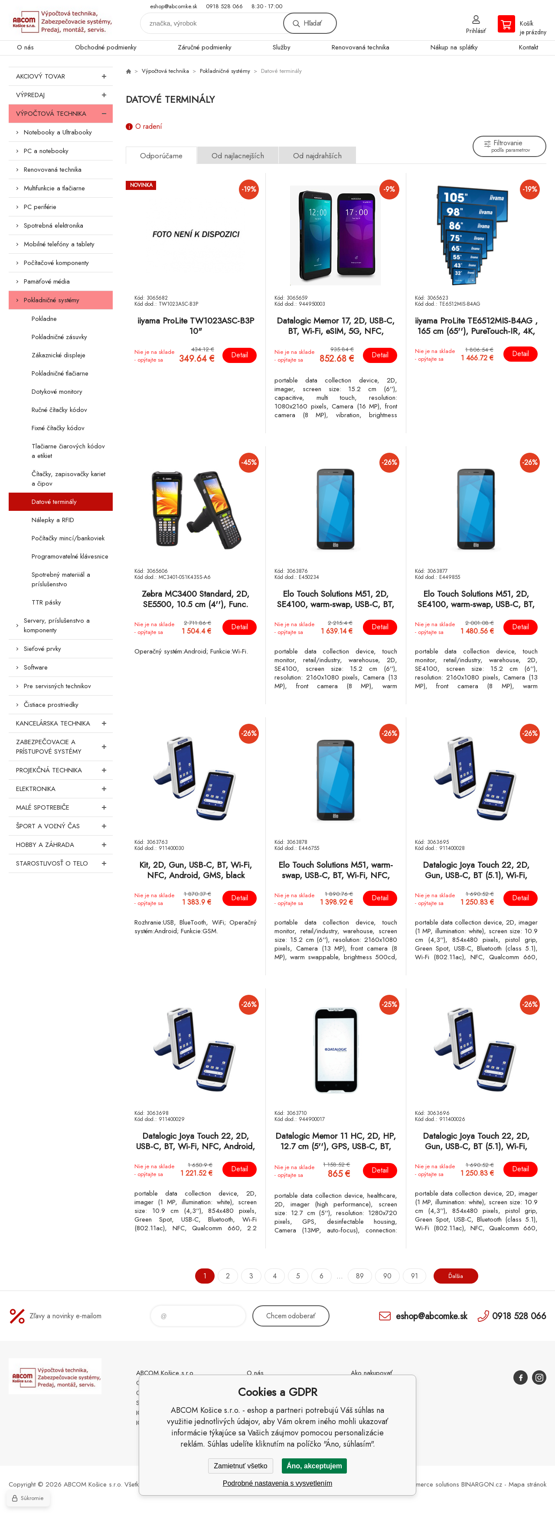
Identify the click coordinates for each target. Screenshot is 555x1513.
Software (36, 667)
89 (355, 1276)
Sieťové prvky (42, 649)
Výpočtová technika (64, 114)
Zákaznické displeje (58, 355)
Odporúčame (161, 155)
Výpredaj (64, 95)
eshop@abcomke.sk (173, 6)
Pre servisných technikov (57, 686)
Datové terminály (54, 502)
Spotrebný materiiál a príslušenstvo (61, 579)
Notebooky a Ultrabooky (58, 132)
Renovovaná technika (360, 47)
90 (383, 1276)
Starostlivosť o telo (64, 863)
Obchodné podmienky (106, 47)
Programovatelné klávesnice (70, 556)
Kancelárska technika (64, 723)
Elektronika (64, 789)
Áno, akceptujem (314, 1466)
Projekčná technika (64, 770)
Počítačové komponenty (56, 263)
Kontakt (528, 47)
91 (410, 1276)
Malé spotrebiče (64, 807)
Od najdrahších (317, 155)
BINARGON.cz (481, 1484)
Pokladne (44, 319)
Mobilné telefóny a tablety (59, 244)
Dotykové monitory (57, 391)
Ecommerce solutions (429, 1484)
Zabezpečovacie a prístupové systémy (64, 747)
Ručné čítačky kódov (59, 410)
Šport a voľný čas (64, 826)
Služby (282, 47)
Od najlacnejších (238, 155)
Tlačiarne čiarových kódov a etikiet (68, 451)
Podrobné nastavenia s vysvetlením (278, 1483)
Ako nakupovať (371, 1373)
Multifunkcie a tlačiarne (54, 188)
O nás (25, 47)
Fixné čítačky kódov (58, 428)
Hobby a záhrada (64, 845)
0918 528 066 (224, 6)
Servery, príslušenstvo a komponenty (57, 625)
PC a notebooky (46, 151)
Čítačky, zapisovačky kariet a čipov (68, 478)
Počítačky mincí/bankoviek (68, 538)
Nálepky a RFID (53, 520)
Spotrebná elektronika (53, 225)
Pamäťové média (47, 281)
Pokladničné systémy (51, 300)
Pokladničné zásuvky (59, 337)
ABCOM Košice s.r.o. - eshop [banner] (61, 20)
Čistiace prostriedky (51, 704)
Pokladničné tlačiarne (60, 373)
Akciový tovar (64, 76)
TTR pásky (46, 602)
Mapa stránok (527, 1484)
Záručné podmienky (205, 47)
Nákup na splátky (454, 47)
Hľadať (313, 23)
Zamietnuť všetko (240, 1466)
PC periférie (40, 207)
